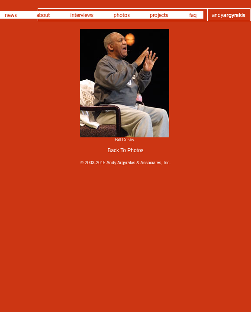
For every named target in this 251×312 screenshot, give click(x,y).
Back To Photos (125, 150)
